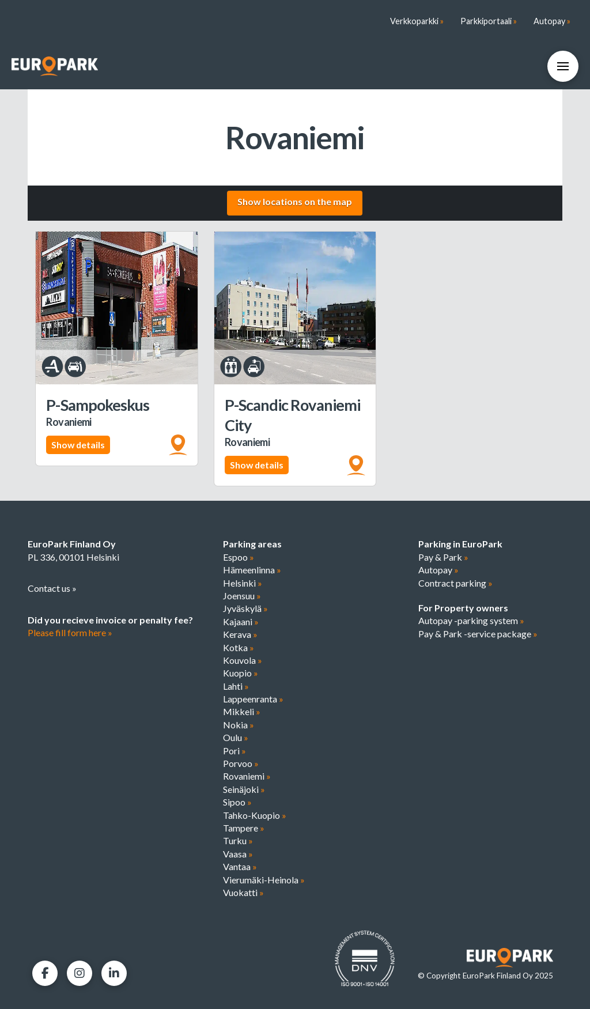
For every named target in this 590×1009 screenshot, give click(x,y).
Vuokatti (243, 892)
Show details (78, 444)
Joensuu (242, 595)
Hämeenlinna (252, 569)
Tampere (243, 827)
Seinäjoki (244, 789)
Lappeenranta (253, 698)
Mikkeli (241, 711)
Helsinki (242, 582)
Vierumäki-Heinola (264, 879)
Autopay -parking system (471, 620)
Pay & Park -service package (478, 633)
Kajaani (241, 621)
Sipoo (237, 801)
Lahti (236, 686)
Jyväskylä (245, 608)
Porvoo (241, 763)
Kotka (238, 647)
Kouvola (242, 660)
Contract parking (455, 582)
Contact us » (52, 588)
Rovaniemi (247, 775)
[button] (562, 66)
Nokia (238, 724)
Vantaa (240, 866)
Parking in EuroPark (460, 543)
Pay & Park (443, 556)
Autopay (438, 569)
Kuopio (240, 672)
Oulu (235, 737)
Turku (238, 840)
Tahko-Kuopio (254, 815)
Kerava (240, 634)
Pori (234, 750)
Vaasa (238, 853)
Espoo (238, 556)
